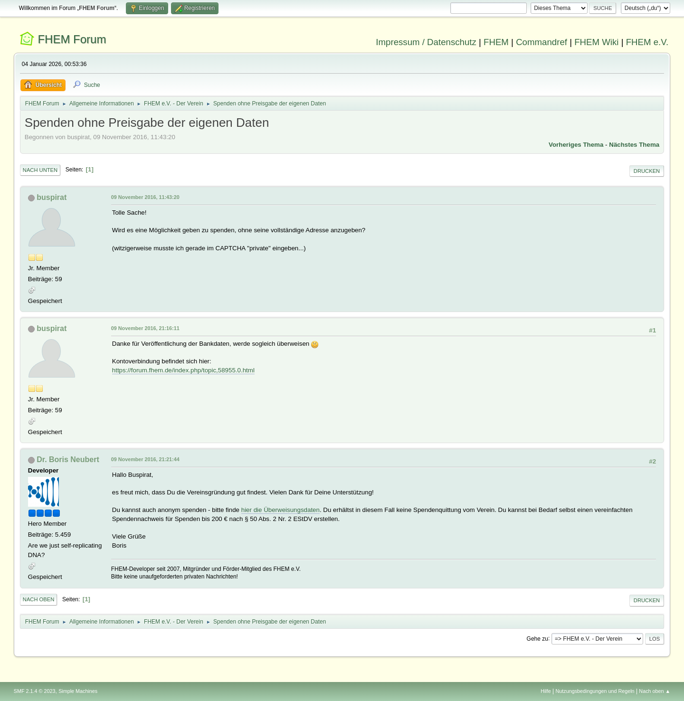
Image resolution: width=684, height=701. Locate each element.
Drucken (647, 171)
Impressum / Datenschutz (426, 42)
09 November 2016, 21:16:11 (145, 328)
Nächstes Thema (634, 144)
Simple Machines (77, 691)
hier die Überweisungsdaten (280, 509)
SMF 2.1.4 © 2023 (35, 691)
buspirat (51, 197)
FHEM (496, 42)
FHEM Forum (72, 39)
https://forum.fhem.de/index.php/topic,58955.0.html (183, 370)
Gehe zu (537, 638)
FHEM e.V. (647, 42)
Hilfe (546, 691)
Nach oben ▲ (654, 691)
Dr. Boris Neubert (68, 459)
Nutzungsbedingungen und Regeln (595, 691)
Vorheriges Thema (576, 144)
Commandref (541, 42)
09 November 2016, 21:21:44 (145, 459)
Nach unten (40, 170)
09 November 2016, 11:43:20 (145, 197)
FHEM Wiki (596, 42)
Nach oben (39, 599)
